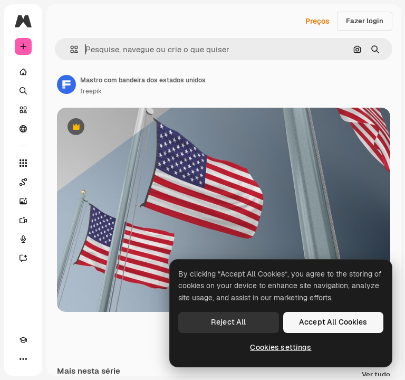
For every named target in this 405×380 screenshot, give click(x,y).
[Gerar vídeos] (23, 220)
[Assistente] (23, 258)
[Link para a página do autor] (66, 84)
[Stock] (23, 109)
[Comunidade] (23, 128)
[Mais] (23, 358)
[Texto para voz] (23, 239)
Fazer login (364, 20)
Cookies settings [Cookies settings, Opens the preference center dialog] (280, 347)
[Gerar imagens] (23, 201)
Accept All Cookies (333, 322)
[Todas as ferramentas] (23, 163)
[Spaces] (23, 182)
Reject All (228, 322)
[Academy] (23, 339)
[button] (69, 49)
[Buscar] (23, 90)
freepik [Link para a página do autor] (91, 91)
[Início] (23, 71)
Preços (317, 21)
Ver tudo (376, 375)
